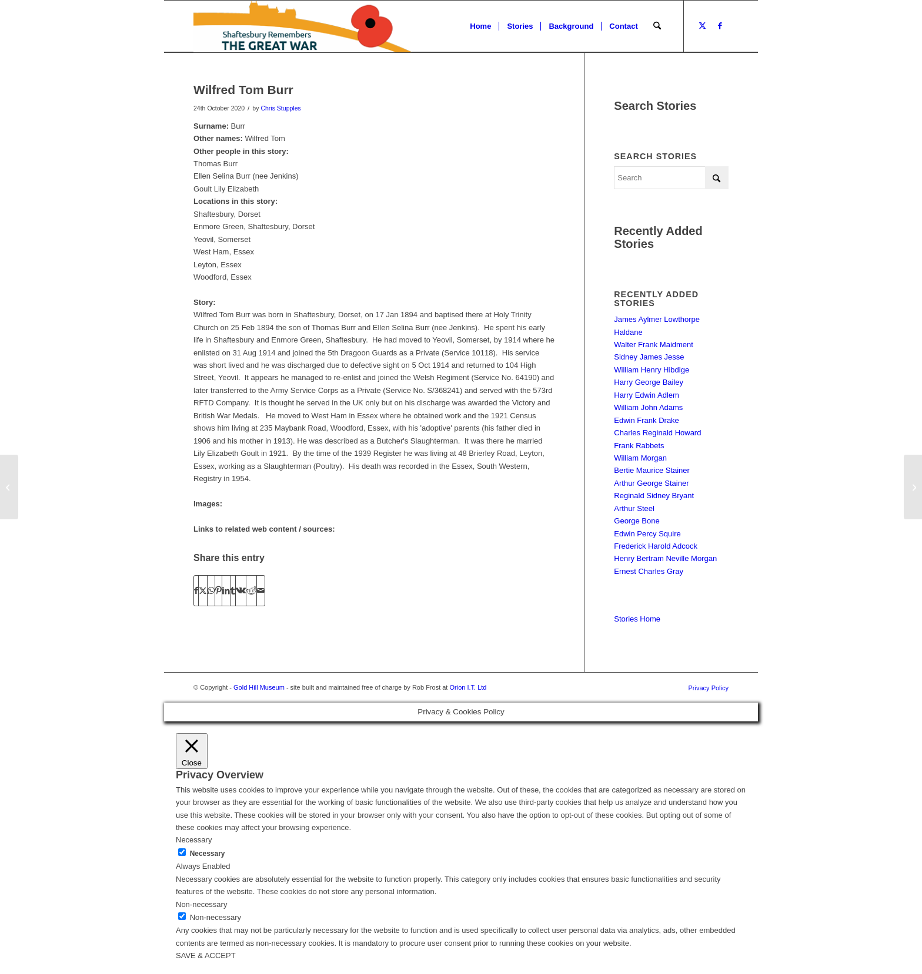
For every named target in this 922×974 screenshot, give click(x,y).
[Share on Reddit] (251, 591)
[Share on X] (203, 591)
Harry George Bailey (648, 382)
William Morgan (640, 458)
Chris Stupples (280, 108)
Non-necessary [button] (201, 904)
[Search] (657, 26)
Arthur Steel (634, 508)
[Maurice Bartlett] (913, 487)
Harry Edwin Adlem (646, 395)
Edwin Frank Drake (646, 420)
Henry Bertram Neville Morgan (665, 558)
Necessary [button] (194, 839)
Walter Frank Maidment (653, 344)
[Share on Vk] (241, 591)
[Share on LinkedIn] (226, 591)
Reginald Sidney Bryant (654, 495)
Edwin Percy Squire (647, 533)
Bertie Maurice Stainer (652, 470)
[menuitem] (480, 26)
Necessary (207, 853)
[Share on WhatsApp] (211, 591)
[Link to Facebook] (720, 26)
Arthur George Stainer (651, 483)
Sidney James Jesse (649, 356)
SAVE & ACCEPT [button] (206, 955)
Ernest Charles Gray (648, 571)
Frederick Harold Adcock (655, 546)
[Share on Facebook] (196, 591)
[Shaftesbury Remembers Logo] (302, 26)
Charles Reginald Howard (657, 432)
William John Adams (648, 407)
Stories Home (637, 618)
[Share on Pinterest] (218, 591)
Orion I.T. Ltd (467, 687)
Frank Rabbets (639, 445)
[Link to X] (702, 26)
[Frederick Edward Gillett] (9, 487)
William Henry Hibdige (651, 369)
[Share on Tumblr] (232, 591)
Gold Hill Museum (259, 687)
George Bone (636, 520)
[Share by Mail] (261, 591)
